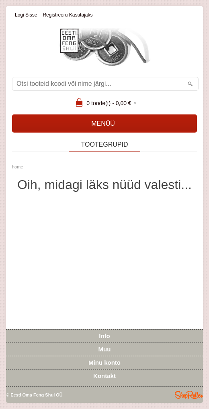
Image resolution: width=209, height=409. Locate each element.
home (17, 166)
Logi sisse (26, 15)
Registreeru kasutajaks (67, 15)
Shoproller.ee (189, 395)
